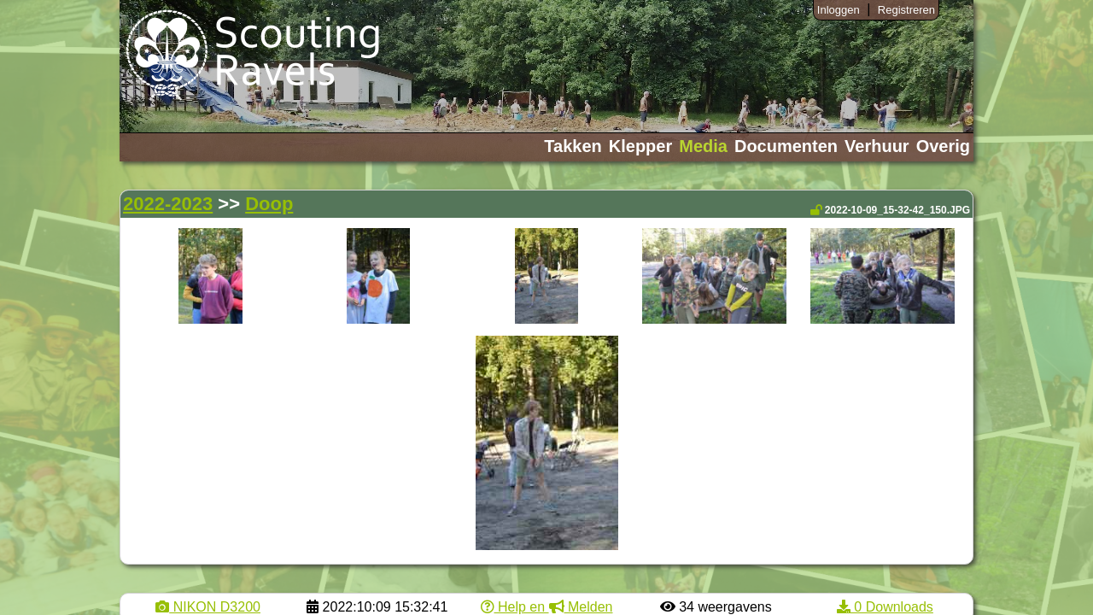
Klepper (640, 146)
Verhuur (877, 146)
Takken (572, 146)
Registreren (906, 9)
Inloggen (838, 9)
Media (703, 146)
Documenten (786, 146)
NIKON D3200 (207, 607)
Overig (943, 146)
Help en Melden (547, 607)
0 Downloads (885, 607)
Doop (269, 203)
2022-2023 (168, 203)
